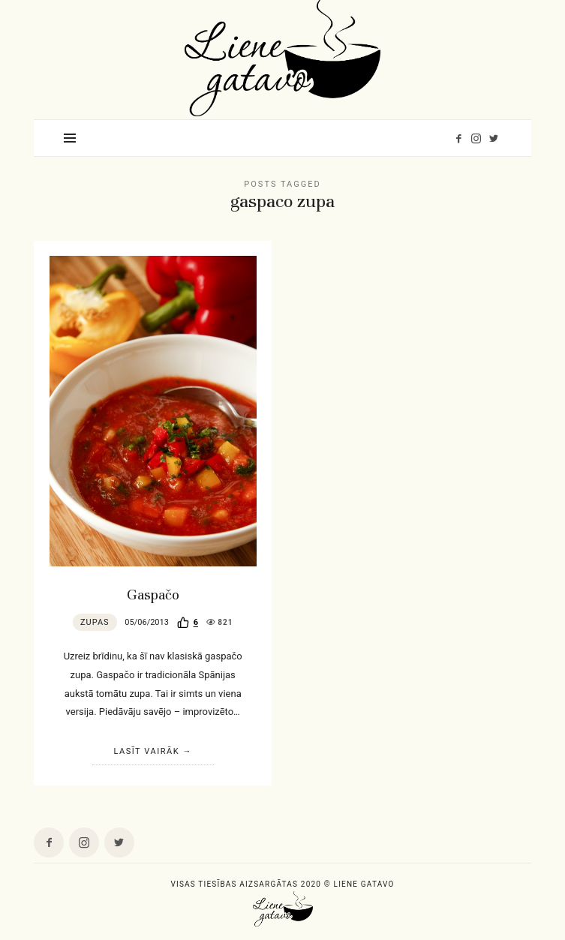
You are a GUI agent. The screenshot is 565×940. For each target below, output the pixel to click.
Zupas (95, 622)
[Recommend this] (187, 623)
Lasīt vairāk (146, 751)
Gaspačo (153, 595)
